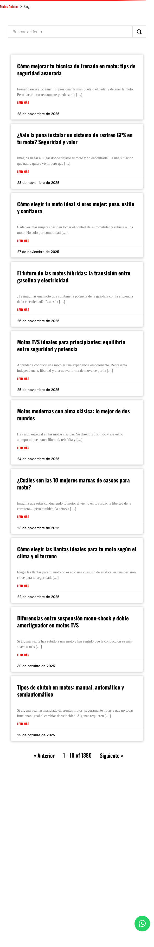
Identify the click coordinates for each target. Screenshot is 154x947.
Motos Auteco (9, 6)
